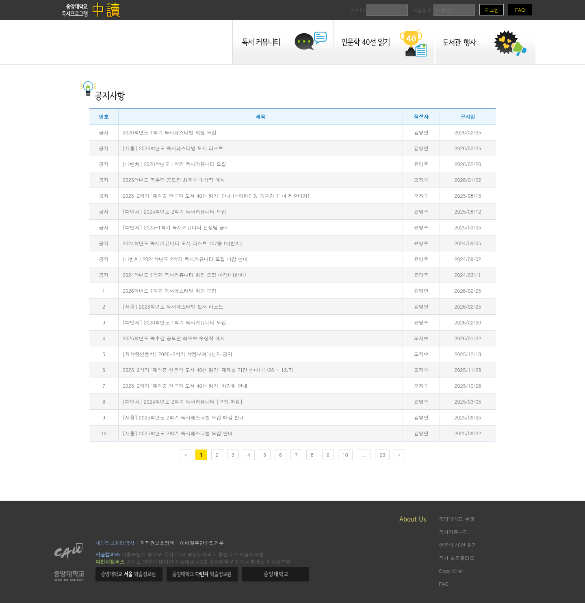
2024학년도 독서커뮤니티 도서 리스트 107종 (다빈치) (182, 243)
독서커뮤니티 (453, 531)
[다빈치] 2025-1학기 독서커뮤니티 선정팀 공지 (176, 227)
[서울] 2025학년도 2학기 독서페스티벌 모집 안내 (178, 433)
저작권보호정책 (157, 542)
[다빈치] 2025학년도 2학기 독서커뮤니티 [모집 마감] (183, 401)
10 (345, 454)
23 (382, 454)
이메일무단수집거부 (202, 542)
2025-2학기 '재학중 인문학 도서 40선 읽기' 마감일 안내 (185, 385)
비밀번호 (443, 9)
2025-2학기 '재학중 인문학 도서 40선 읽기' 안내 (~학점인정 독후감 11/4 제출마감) (216, 195)
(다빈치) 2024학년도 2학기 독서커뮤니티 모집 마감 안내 (185, 258)
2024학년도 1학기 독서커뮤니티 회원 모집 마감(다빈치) (184, 274)
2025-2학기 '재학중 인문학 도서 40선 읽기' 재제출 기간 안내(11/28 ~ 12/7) (208, 369)
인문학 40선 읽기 (458, 544)
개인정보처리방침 (114, 542)
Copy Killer (451, 570)
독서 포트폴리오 (456, 557)
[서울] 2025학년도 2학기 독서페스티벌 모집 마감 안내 (183, 417)
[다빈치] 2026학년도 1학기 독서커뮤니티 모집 (174, 163)
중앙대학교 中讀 (456, 518)
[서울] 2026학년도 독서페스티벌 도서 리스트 (173, 148)
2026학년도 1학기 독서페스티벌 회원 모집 (170, 132)
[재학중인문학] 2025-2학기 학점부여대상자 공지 (177, 353)
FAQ (520, 9)
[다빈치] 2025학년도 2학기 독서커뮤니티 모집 (174, 211)
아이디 (379, 9)
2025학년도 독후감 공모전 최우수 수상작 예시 (174, 179)
